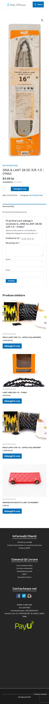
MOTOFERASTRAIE (10, 165)
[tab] (24, 206)
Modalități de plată (24, 571)
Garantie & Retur (24, 577)
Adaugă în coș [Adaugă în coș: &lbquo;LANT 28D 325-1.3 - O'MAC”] (12, 401)
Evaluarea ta (13, 238)
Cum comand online (24, 565)
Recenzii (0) (8, 206)
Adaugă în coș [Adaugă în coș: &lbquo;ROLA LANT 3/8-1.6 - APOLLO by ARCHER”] (12, 456)
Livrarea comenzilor (24, 568)
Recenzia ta (13, 243)
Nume (8, 259)
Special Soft (26, 697)
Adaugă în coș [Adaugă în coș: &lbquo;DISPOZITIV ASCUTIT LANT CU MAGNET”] (12, 511)
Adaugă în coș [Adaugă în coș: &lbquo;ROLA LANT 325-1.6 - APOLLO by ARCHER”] (12, 346)
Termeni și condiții (24, 542)
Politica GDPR (24, 548)
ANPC (24, 574)
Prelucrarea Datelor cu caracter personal (24, 545)
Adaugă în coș (19, 189)
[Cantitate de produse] (6, 189)
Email (8, 270)
